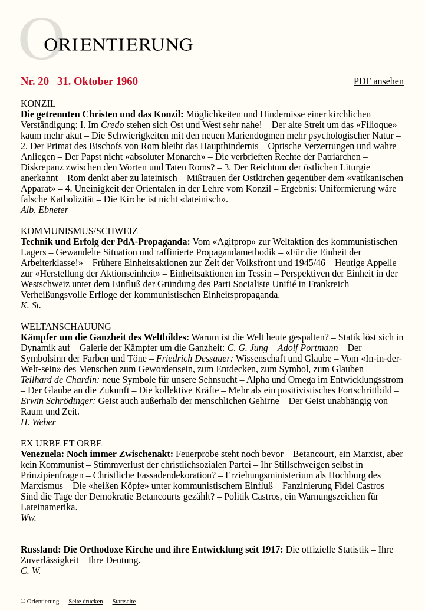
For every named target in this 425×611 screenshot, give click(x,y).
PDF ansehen (379, 81)
